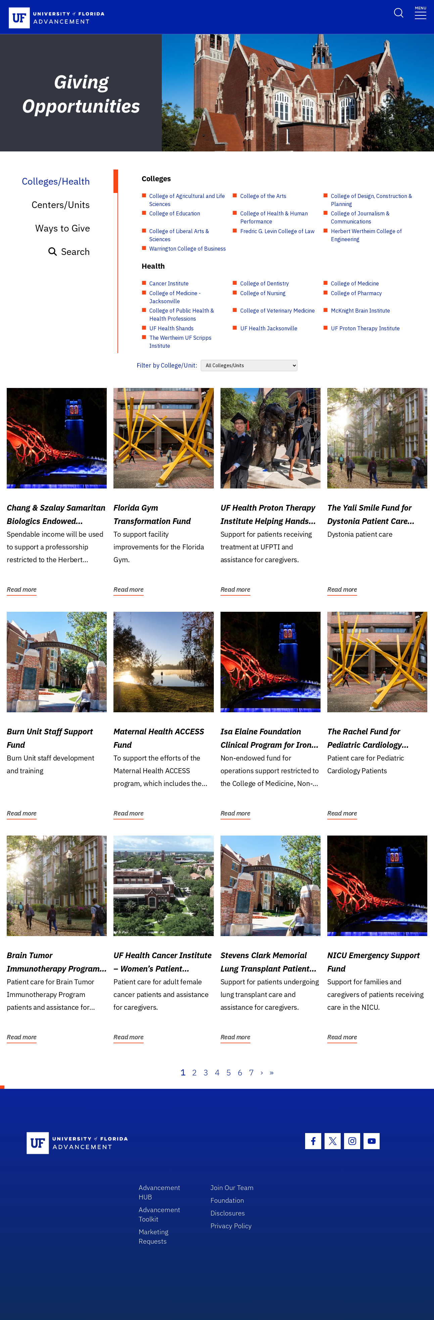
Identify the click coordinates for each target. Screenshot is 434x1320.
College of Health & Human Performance (274, 217)
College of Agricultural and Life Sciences (187, 200)
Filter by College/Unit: (167, 365)
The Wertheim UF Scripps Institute (180, 341)
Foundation (227, 1200)
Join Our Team (232, 1187)
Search (68, 251)
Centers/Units (61, 204)
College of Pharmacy (356, 293)
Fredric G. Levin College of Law (277, 231)
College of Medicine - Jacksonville (175, 297)
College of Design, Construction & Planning (371, 200)
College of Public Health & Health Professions (181, 314)
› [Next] (261, 1072)
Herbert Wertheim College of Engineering (366, 235)
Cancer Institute (169, 283)
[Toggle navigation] (420, 12)
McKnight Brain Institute (360, 310)
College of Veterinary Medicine (277, 310)
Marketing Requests (153, 1236)
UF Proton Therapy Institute (365, 328)
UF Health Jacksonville (268, 328)
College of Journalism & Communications (360, 217)
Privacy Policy (231, 1225)
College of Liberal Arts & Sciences (179, 235)
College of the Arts (263, 196)
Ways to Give (62, 228)
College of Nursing (263, 293)
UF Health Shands (171, 328)
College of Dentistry (264, 283)
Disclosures (227, 1212)
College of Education (174, 213)
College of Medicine (355, 283)
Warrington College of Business (187, 248)
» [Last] (272, 1072)
